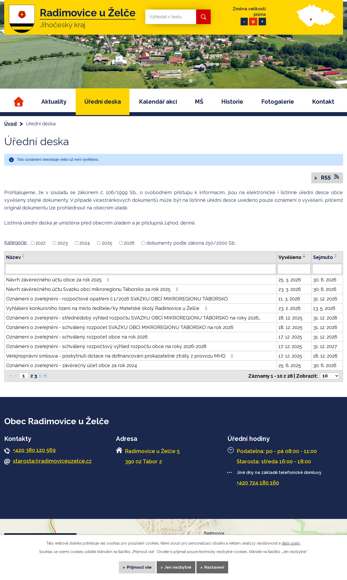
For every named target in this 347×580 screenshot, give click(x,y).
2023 (62, 243)
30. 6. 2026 (324, 280)
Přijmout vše (138, 566)
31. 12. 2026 (325, 299)
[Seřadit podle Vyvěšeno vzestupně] (304, 255)
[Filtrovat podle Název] (140, 269)
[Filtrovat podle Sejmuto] (327, 269)
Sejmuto (323, 257)
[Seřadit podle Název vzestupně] (24, 255)
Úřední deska (102, 101)
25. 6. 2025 (289, 365)
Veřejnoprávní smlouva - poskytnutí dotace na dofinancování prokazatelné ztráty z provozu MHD (120, 356)
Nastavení (215, 566)
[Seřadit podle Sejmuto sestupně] (336, 257)
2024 (84, 243)
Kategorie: (15, 242)
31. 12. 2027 (325, 346)
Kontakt (323, 101)
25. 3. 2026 (289, 280)
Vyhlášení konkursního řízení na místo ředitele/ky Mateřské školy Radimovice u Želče (107, 308)
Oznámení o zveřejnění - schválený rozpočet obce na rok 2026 (77, 337)
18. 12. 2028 (325, 356)
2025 (107, 243)
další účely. (291, 542)
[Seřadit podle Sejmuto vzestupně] (336, 255)
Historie (232, 101)
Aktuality (53, 101)
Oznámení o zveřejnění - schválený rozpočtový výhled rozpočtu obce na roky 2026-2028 (106, 346)
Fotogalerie (277, 101)
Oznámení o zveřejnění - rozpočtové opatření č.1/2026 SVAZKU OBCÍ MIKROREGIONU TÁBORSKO (117, 299)
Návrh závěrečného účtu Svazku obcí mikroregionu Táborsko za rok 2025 (93, 289)
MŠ (199, 101)
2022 (40, 243)
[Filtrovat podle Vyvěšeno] (294, 269)
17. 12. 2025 (290, 337)
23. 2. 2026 (289, 308)
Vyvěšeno (289, 257)
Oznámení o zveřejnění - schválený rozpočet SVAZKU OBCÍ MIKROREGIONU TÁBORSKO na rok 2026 (119, 327)
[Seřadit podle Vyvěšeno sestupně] (304, 257)
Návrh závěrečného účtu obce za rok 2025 (58, 280)
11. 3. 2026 (289, 299)
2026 (129, 243)
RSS (329, 177)
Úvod (18, 101)
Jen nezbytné (178, 566)
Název (13, 257)
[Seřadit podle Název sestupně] (24, 257)
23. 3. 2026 (289, 289)
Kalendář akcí (158, 101)
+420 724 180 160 (258, 483)
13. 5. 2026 (324, 308)
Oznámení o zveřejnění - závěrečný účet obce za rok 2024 (71, 365)
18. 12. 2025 (290, 318)
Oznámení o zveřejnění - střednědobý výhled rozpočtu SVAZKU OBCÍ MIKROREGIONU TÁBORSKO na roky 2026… (133, 318)
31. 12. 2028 (325, 318)
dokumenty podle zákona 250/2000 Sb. (191, 243)
